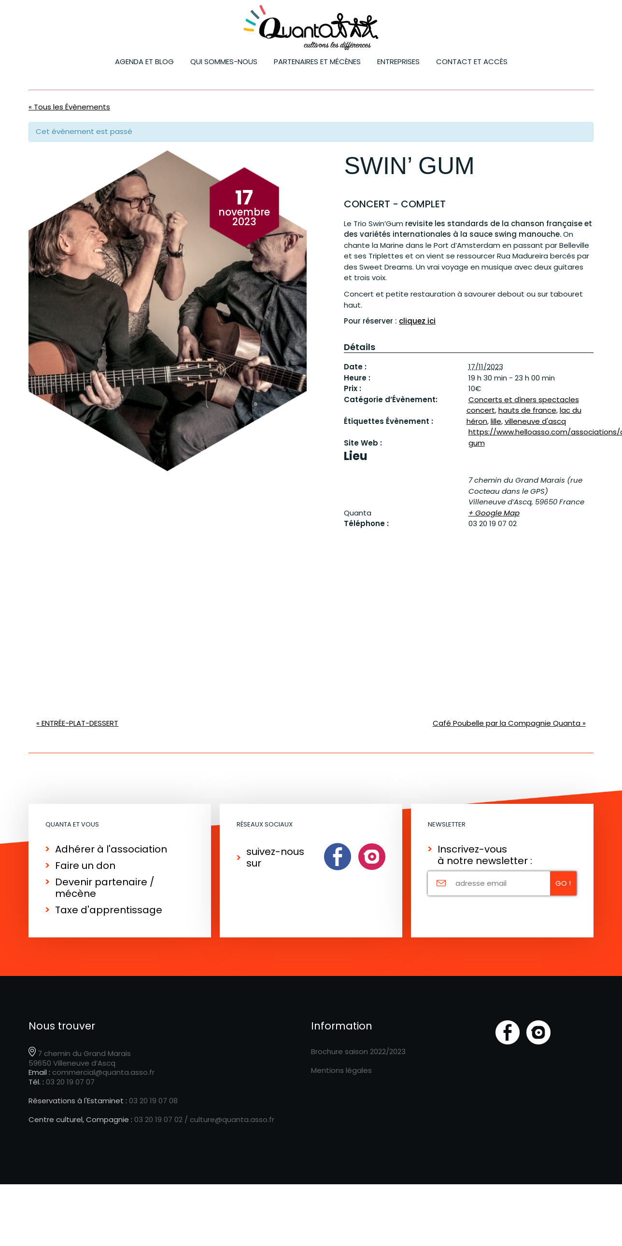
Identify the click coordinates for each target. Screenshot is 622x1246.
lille (496, 421)
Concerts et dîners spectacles (523, 399)
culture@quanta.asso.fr (232, 1119)
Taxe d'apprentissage (108, 910)
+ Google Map (494, 513)
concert (480, 410)
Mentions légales (341, 1070)
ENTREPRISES (398, 61)
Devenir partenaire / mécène (105, 887)
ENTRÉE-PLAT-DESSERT (77, 723)
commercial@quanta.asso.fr (103, 1072)
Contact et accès (472, 61)
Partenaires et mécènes (317, 61)
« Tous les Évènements (69, 107)
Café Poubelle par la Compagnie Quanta (509, 723)
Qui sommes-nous (223, 61)
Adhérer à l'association (111, 849)
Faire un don (85, 865)
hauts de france (527, 410)
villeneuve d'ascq (535, 421)
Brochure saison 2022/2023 (358, 1051)
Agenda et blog (144, 61)
